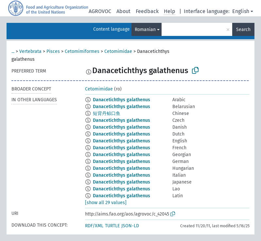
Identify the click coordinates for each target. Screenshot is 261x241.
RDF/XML (94, 226)
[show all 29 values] (106, 202)
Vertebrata (30, 51)
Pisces (53, 51)
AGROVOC (100, 11)
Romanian (145, 29)
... (12, 51)
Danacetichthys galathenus (121, 100)
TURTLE (112, 226)
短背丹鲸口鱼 (106, 113)
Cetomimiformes (82, 51)
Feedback (147, 11)
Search (243, 29)
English (240, 11)
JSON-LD (130, 226)
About (123, 11)
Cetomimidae (118, 51)
